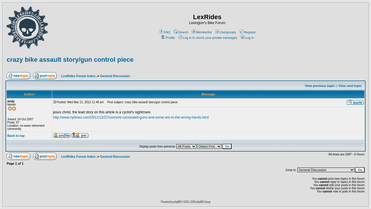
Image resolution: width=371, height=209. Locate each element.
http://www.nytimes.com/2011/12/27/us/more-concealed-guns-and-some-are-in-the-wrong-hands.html (131, 117)
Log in (247, 37)
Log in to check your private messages (208, 37)
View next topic (350, 86)
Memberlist (202, 32)
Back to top (16, 135)
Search (181, 32)
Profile (168, 37)
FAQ (164, 32)
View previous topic (319, 86)
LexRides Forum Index (78, 76)
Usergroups (225, 32)
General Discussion (115, 76)
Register (248, 32)
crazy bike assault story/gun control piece (70, 59)
